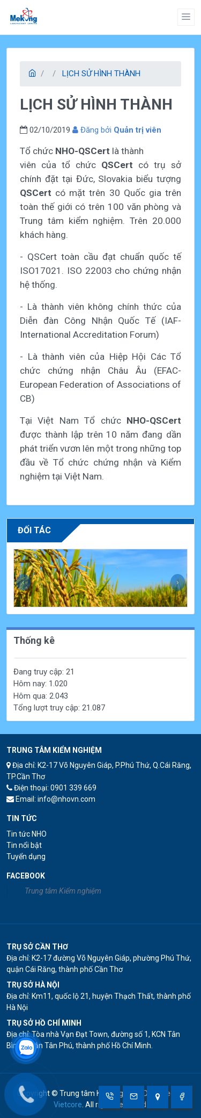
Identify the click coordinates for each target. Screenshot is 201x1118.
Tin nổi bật (24, 845)
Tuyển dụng (26, 856)
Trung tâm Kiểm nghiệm (63, 891)
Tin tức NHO (26, 834)
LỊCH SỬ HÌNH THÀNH (101, 73)
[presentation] (23, 582)
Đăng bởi (116, 130)
